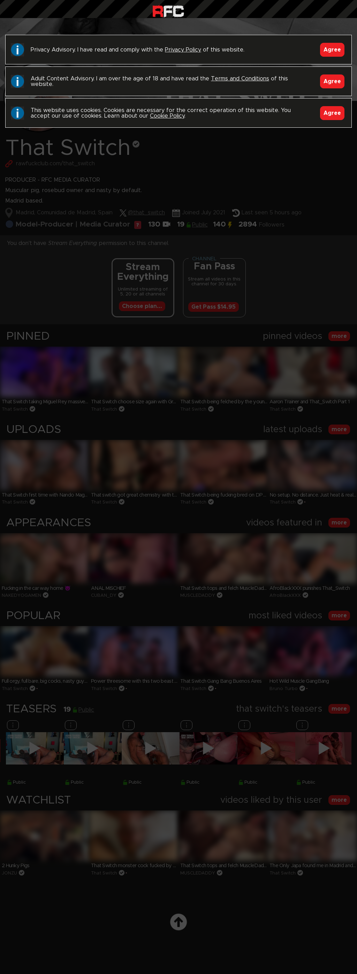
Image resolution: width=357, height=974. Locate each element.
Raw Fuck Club (168, 10)
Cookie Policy (167, 116)
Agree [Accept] (332, 50)
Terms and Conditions (240, 78)
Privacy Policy (183, 50)
